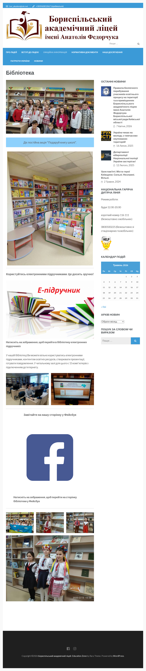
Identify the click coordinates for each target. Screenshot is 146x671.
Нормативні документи (85, 52)
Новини (38, 61)
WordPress (118, 656)
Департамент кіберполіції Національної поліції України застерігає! (125, 156)
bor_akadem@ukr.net (18, 6)
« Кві (103, 306)
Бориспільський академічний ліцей (54, 656)
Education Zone (79, 656)
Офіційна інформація (55, 52)
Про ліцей (11, 52)
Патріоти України (20, 61)
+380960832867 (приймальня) (50, 6)
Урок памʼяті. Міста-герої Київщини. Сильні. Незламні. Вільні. (118, 174)
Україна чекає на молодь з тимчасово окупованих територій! (125, 137)
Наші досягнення (112, 52)
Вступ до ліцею (30, 52)
